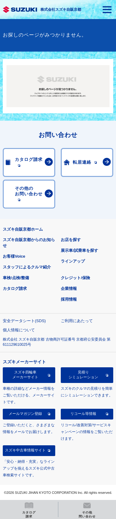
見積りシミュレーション (83, 374)
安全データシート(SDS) (24, 320)
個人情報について (19, 330)
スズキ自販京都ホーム (23, 229)
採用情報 (69, 299)
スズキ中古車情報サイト (25, 450)
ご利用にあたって (77, 320)
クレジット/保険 (75, 277)
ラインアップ (73, 261)
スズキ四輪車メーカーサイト (25, 374)
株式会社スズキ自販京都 (60, 9)
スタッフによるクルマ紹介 (27, 267)
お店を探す (71, 239)
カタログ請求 (15, 288)
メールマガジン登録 (25, 414)
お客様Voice (14, 256)
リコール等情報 (83, 414)
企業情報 (69, 288)
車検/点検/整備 (16, 277)
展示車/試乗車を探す (79, 250)
